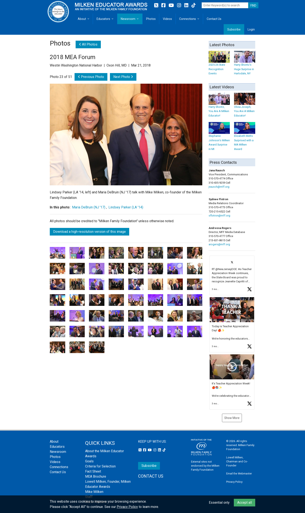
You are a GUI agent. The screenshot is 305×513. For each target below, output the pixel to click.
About (82, 19)
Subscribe (234, 29)
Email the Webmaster (239, 473)
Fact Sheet (93, 471)
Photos (151, 19)
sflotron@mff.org (219, 215)
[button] (232, 275)
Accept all (244, 503)
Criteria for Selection (100, 466)
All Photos (88, 44)
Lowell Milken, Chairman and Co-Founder (237, 461)
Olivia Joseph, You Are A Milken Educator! (244, 107)
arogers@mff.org (219, 244)
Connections (187, 19)
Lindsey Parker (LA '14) (125, 207)
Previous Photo (91, 77)
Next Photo (123, 77)
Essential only (219, 503)
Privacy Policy (234, 481)
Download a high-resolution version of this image (89, 232)
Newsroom (128, 19)
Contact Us (214, 19)
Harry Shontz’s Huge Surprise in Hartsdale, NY (244, 65)
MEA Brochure (95, 476)
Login (251, 29)
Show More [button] (232, 418)
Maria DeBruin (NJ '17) (88, 207)
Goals (89, 461)
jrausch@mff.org (219, 186)
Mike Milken (94, 492)
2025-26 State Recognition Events (219, 65)
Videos (167, 19)
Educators (103, 19)
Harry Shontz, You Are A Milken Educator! (219, 107)
